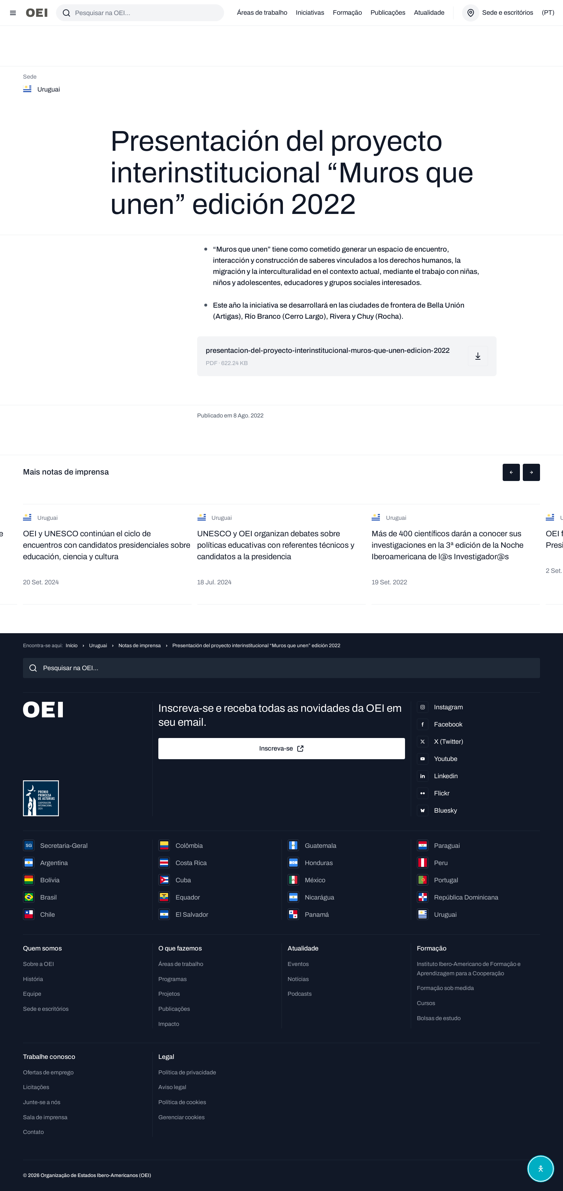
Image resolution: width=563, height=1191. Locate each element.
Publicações (388, 12)
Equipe (32, 994)
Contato (33, 1132)
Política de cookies (182, 1102)
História (33, 979)
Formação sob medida (445, 988)
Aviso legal (172, 1087)
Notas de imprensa (139, 645)
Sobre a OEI (38, 964)
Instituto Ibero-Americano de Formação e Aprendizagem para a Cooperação (469, 968)
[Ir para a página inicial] (36, 12)
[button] (511, 472)
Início (72, 645)
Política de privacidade (187, 1072)
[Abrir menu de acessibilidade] (540, 1168)
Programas (172, 979)
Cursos (426, 1003)
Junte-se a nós (41, 1102)
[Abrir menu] (13, 13)
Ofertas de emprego (48, 1072)
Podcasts (300, 994)
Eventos (298, 964)
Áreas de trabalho (262, 12)
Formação (347, 12)
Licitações (36, 1087)
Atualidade (429, 12)
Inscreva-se (281, 748)
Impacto (168, 1024)
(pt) (548, 12)
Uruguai (98, 645)
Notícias (298, 979)
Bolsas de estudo (439, 1018)
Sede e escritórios (46, 1009)
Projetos (169, 994)
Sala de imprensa (45, 1117)
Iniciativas (310, 12)
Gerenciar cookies (181, 1117)
